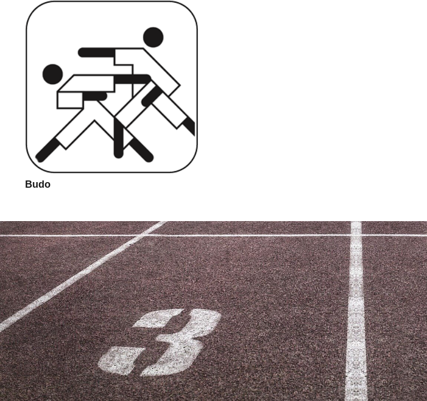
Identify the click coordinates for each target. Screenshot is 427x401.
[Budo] (111, 87)
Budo (38, 184)
